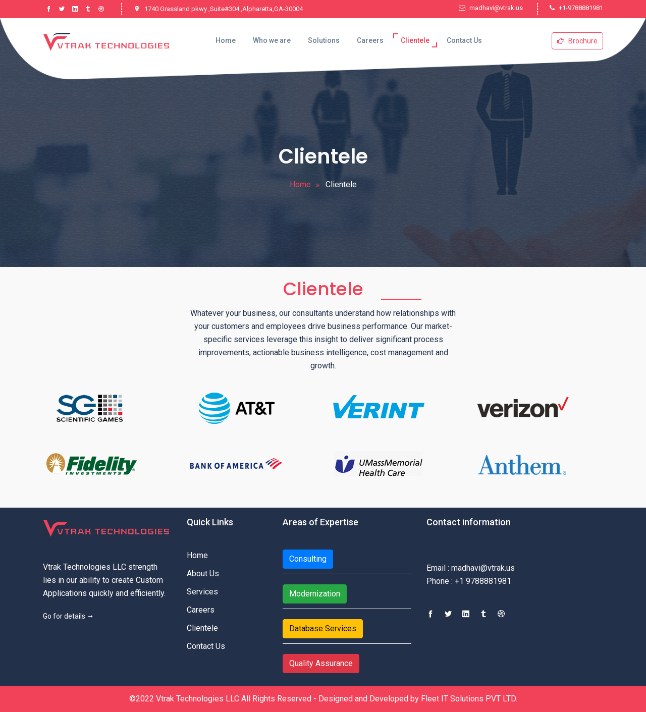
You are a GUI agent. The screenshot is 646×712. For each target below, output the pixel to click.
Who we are (272, 40)
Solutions (324, 40)
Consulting (308, 559)
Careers (370, 40)
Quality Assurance (321, 663)
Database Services (322, 628)
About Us (203, 573)
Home (226, 40)
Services (202, 591)
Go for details (68, 616)
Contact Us (464, 40)
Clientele (415, 40)
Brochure (577, 41)
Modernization (314, 593)
